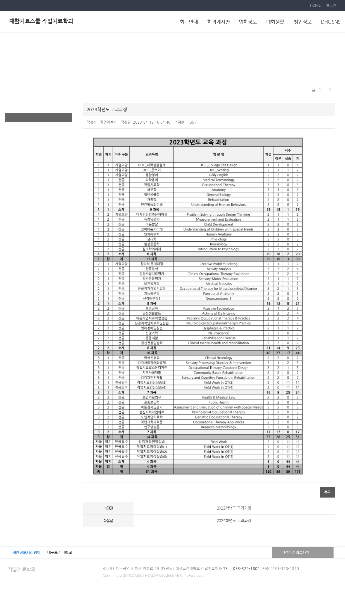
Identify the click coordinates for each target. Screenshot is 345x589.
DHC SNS (330, 22)
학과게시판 (218, 22)
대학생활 (275, 22)
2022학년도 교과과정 (234, 508)
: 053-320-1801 (241, 568)
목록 (327, 492)
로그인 (331, 5)
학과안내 (189, 22)
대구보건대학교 (59, 552)
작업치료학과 (22, 569)
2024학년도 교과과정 (234, 520)
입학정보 (248, 22)
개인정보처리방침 (26, 552)
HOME (315, 5)
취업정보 (302, 22)
